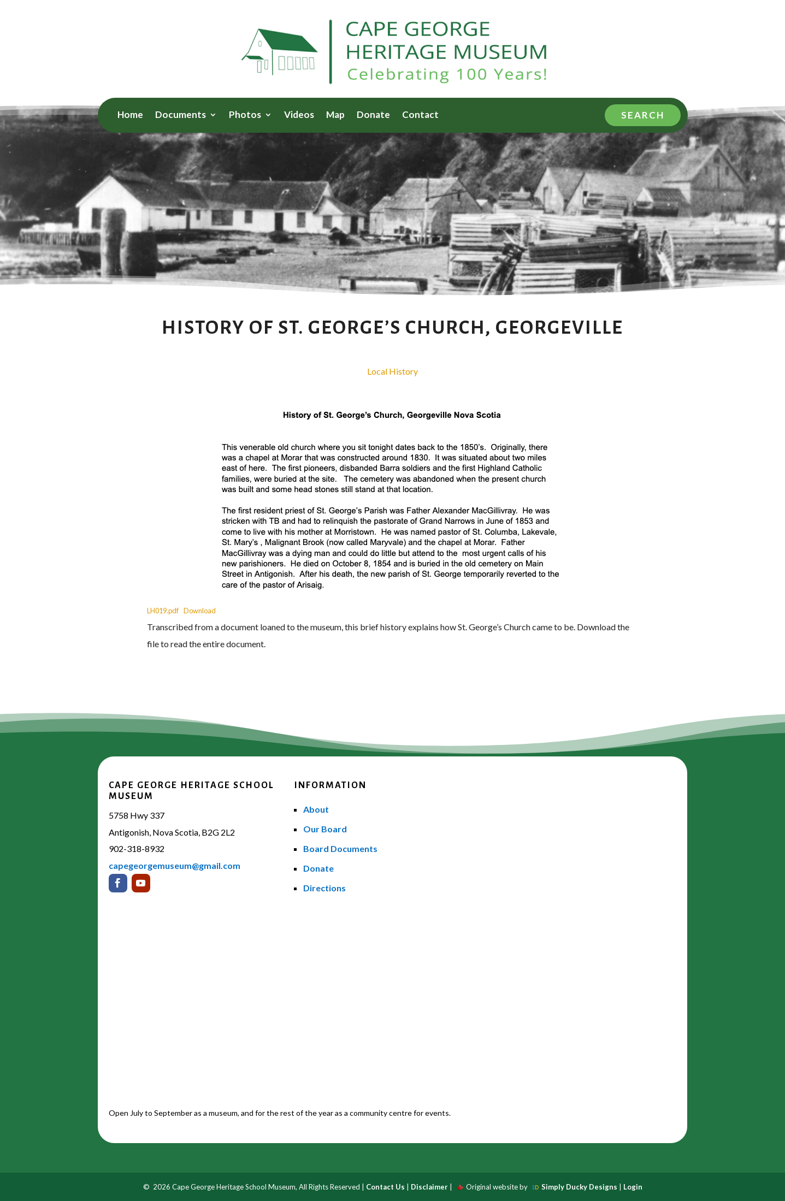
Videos (299, 115)
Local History (392, 371)
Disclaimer (429, 1186)
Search (642, 115)
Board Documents (340, 848)
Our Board (325, 829)
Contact (420, 115)
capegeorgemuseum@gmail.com (174, 865)
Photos (245, 115)
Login (632, 1186)
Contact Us (385, 1186)
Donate (373, 115)
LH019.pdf (163, 610)
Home (130, 115)
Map (335, 115)
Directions (324, 888)
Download (200, 610)
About (316, 809)
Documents (180, 115)
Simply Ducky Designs (579, 1186)
